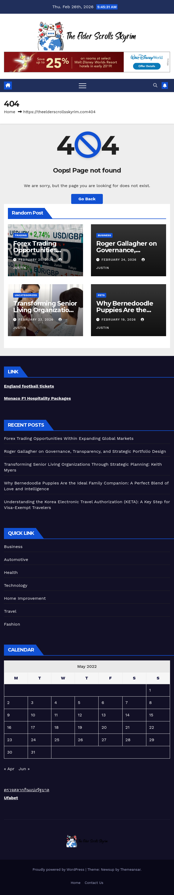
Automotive (16, 559)
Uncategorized (26, 295)
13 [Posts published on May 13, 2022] (103, 714)
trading (21, 235)
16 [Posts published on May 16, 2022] (9, 727)
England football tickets (29, 386)
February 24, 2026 (119, 259)
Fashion (12, 624)
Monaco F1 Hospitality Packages (37, 398)
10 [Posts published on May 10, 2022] (33, 714)
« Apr (9, 768)
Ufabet (11, 797)
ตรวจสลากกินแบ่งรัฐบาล (26, 789)
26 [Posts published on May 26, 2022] (80, 739)
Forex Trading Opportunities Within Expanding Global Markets (69, 438)
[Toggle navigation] (82, 85)
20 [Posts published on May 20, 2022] (104, 727)
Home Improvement (25, 598)
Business (104, 235)
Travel (10, 611)
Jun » (24, 768)
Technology (15, 585)
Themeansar (130, 870)
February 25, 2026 (36, 259)
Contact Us (94, 883)
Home (9, 112)
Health (11, 572)
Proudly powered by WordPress (58, 870)
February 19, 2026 (119, 319)
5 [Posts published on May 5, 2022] (79, 702)
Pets (101, 295)
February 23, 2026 (36, 319)
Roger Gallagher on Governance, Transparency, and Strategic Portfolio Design (85, 451)
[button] (155, 85)
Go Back (87, 198)
